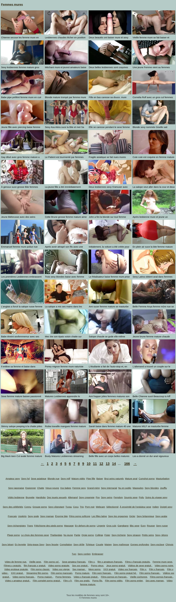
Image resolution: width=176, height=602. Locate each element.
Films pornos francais (161, 576)
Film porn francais (101, 573)
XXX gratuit (109, 569)
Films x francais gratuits (137, 561)
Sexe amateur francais (73, 561)
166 (127, 464)
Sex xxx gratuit (80, 565)
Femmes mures (12, 4)
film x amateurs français (109, 561)
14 (114, 464)
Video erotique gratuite (16, 569)
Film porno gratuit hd (125, 573)
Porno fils (97, 580)
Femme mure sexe (162, 561)
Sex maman (79, 569)
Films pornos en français (114, 576)
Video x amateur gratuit (17, 580)
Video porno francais (24, 576)
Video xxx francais (127, 569)
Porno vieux (97, 565)
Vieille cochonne (138, 576)
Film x (91, 561)
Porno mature (82, 573)
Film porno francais (149, 573)
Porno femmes (63, 576)
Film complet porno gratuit (47, 580)
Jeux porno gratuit (115, 565)
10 (88, 464)
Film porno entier (134, 580)
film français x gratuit (34, 565)
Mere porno (94, 569)
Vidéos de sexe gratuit (140, 565)
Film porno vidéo (113, 580)
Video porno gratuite (58, 565)
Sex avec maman (155, 580)
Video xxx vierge (61, 569)
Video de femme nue (15, 561)
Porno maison (45, 576)
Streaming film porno (37, 573)
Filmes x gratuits (12, 565)
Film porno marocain (61, 573)
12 (101, 464)
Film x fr (67, 580)
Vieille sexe (35, 561)
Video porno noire (164, 565)
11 (95, 464)
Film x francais (156, 569)
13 (108, 464)
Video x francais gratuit (86, 576)
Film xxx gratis (81, 580)
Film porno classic (40, 569)
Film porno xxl (51, 561)
